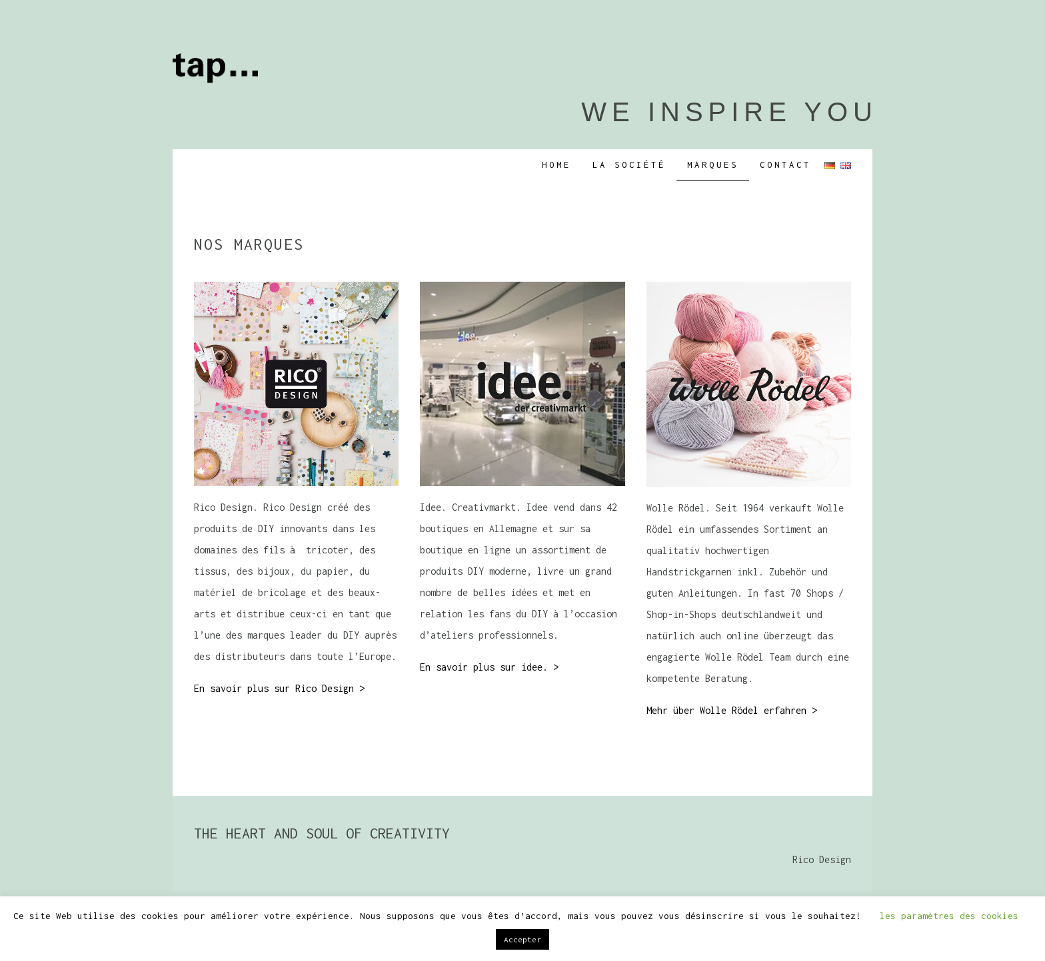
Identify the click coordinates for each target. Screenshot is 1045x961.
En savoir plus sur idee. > (489, 667)
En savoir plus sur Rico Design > (279, 688)
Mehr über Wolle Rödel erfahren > (731, 710)
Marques (712, 165)
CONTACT (785, 165)
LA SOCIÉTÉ (629, 165)
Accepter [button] (522, 939)
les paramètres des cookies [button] (949, 915)
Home (556, 165)
